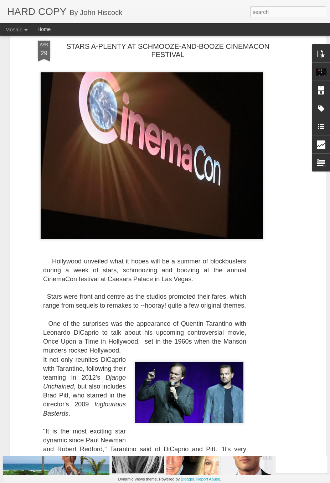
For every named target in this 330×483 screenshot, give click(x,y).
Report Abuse (208, 479)
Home (44, 29)
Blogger (187, 479)
